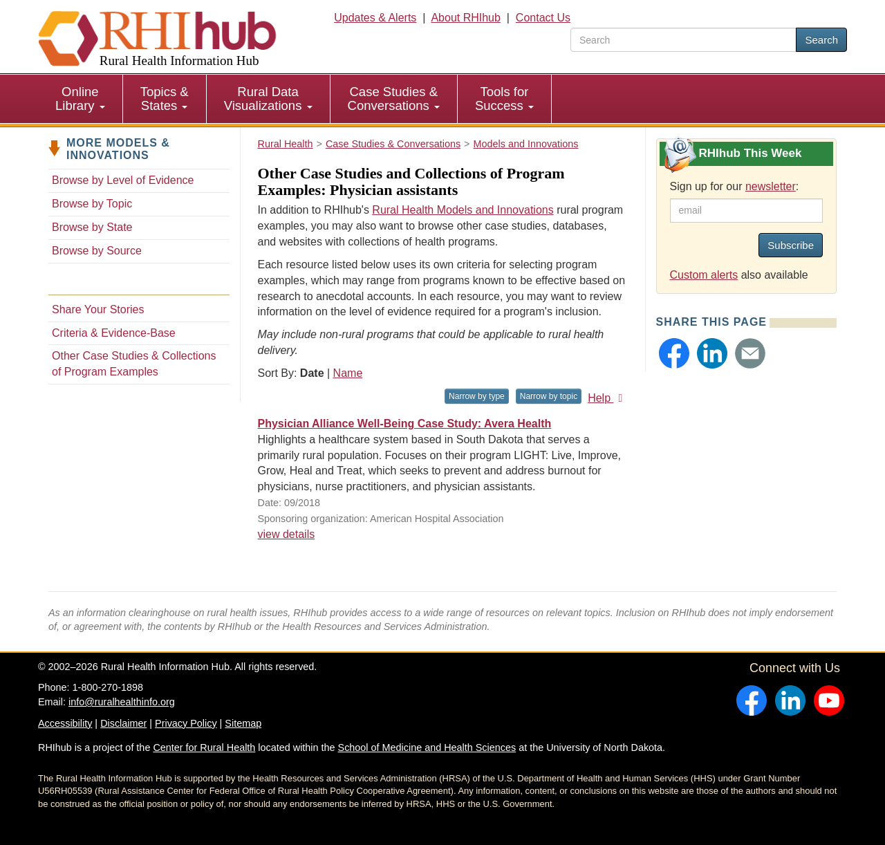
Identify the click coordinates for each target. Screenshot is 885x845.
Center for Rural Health (204, 747)
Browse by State (92, 227)
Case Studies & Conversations (394, 98)
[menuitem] (80, 99)
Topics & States (164, 98)
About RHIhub (466, 18)
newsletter (770, 186)
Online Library (80, 98)
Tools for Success (504, 98)
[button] (674, 353)
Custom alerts (704, 275)
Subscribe (790, 245)
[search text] (683, 40)
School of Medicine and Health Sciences (427, 747)
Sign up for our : (734, 186)
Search (821, 40)
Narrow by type (477, 396)
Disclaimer (123, 723)
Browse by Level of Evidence (123, 180)
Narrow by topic (548, 396)
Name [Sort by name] (348, 373)
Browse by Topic (92, 204)
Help (607, 398)
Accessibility (65, 723)
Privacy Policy (186, 723)
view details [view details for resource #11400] (286, 534)
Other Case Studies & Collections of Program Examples (134, 364)
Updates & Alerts (375, 18)
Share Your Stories (98, 309)
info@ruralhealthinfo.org (121, 701)
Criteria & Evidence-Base (114, 333)
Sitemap (243, 723)
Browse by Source (97, 251)
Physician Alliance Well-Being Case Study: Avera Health (405, 423)
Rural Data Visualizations (268, 98)
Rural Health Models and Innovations (462, 210)
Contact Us (543, 18)
